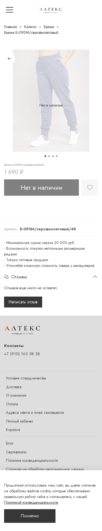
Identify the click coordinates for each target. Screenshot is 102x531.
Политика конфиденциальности (32, 460)
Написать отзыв (23, 302)
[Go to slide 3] (53, 156)
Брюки (49, 26)
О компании (16, 395)
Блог (9, 443)
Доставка (13, 387)
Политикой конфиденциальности (31, 502)
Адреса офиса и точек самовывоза (35, 412)
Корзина (13, 429)
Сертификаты (16, 452)
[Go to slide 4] (57, 156)
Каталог (30, 26)
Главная (10, 26)
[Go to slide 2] (49, 156)
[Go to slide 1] (45, 156)
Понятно (30, 515)
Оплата (12, 404)
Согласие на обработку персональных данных (45, 469)
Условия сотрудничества (26, 378)
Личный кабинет (19, 421)
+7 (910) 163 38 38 (22, 354)
